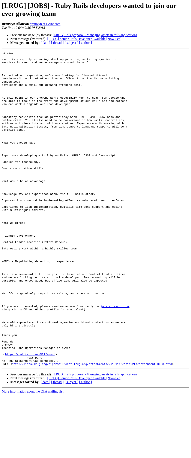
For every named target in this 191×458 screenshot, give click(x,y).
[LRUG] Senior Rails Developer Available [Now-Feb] (84, 39)
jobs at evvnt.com (114, 357)
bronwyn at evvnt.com (45, 24)
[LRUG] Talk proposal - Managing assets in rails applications (95, 35)
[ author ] (85, 42)
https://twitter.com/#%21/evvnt (30, 415)
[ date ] (45, 42)
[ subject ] (71, 42)
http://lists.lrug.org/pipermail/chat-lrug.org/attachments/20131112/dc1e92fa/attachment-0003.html (92, 427)
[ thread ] (57, 42)
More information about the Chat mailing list (32, 454)
